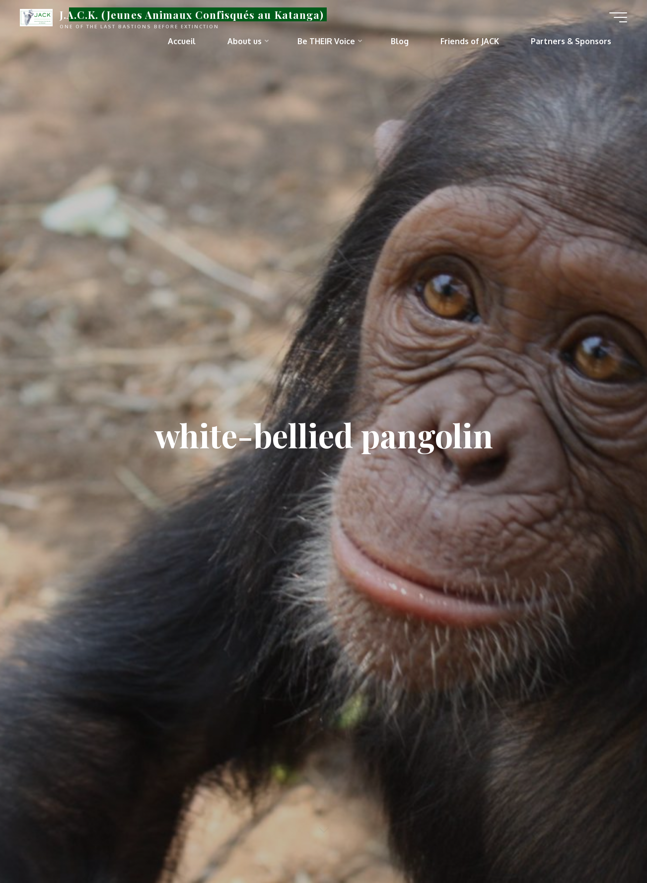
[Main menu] (618, 17)
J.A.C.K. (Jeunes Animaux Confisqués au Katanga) (192, 14)
